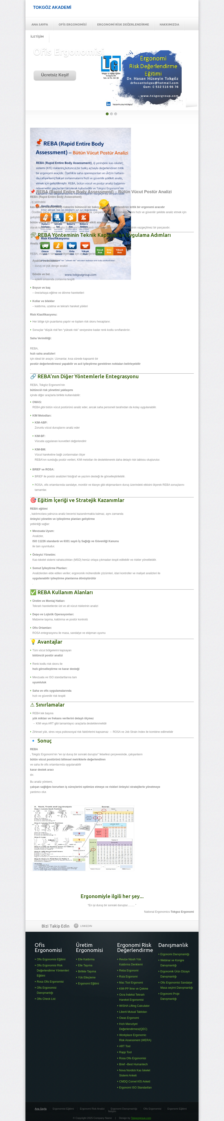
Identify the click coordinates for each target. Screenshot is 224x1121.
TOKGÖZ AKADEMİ (52, 7)
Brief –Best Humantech (133, 1064)
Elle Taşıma (85, 965)
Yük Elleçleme (87, 977)
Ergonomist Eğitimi (63, 1108)
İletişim (112, 1111)
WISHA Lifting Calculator (134, 1005)
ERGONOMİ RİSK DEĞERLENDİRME (123, 24)
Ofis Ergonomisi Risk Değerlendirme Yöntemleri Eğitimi (53, 970)
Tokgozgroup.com (141, 1118)
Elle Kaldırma (86, 959)
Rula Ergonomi (128, 976)
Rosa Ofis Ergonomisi (50, 981)
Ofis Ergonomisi (152, 1108)
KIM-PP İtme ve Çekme (133, 988)
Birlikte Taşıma (87, 971)
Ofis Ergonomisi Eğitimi (51, 959)
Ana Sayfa (41, 1108)
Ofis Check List (46, 998)
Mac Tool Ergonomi (131, 982)
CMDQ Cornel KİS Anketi (134, 1081)
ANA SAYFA (39, 24)
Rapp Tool (125, 1052)
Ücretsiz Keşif (54, 75)
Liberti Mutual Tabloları (133, 1011)
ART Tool (125, 1046)
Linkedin (83, 925)
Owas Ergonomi (129, 1018)
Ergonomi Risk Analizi (92, 1108)
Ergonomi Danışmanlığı (174, 954)
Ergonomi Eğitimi (88, 983)
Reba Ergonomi (128, 970)
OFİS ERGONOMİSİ (73, 24)
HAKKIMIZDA (169, 24)
